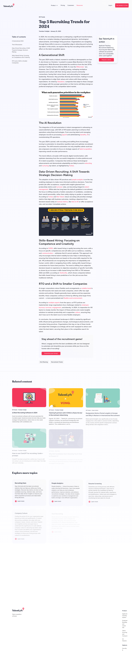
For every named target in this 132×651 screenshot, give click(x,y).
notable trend (86, 288)
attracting (88, 163)
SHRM (50, 248)
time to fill (75, 202)
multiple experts (54, 302)
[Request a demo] (106, 60)
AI (87, 135)
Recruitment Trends (57, 362)
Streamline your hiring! (51, 353)
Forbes (71, 166)
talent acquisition (86, 149)
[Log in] (110, 5)
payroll (64, 135)
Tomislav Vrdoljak (44, 31)
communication (47, 253)
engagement (56, 307)
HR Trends (42, 17)
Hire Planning (44, 362)
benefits (83, 135)
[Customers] (71, 5)
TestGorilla (63, 273)
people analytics (77, 180)
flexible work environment (73, 298)
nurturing (45, 166)
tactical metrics (62, 202)
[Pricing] (63, 5)
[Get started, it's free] (122, 5)
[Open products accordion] (54, 5)
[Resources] (80, 5)
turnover (59, 187)
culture (77, 312)
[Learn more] (21, 502)
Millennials (80, 67)
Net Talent (60, 197)
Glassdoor (60, 82)
